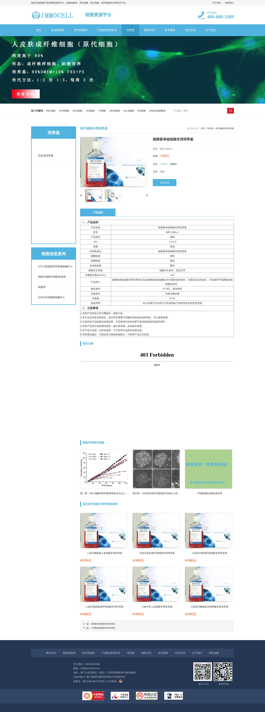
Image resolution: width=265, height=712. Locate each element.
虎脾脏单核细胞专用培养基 (103, 624)
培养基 (130, 30)
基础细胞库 (57, 30)
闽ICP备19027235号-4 (94, 681)
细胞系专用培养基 (53, 182)
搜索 (230, 111)
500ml (164, 164)
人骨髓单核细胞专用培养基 (103, 628)
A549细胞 (115, 110)
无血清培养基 (45, 155)
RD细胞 (142, 110)
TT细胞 (102, 110)
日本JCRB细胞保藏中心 (51, 297)
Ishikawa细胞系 (157, 110)
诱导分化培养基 (53, 209)
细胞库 (42, 287)
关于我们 (216, 3)
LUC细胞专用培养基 (53, 196)
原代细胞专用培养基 (53, 236)
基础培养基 (53, 145)
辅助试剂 (149, 30)
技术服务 (170, 30)
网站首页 (51, 652)
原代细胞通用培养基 (53, 223)
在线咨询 (164, 182)
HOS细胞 (64, 110)
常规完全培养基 (53, 169)
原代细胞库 (81, 30)
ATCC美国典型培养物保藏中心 (55, 266)
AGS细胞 (78, 110)
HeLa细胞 (129, 110)
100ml (173, 164)
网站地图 (214, 652)
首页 (38, 30)
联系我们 (229, 3)
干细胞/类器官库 (107, 30)
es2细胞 (91, 110)
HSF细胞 (51, 110)
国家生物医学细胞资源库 (52, 276)
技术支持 (190, 30)
